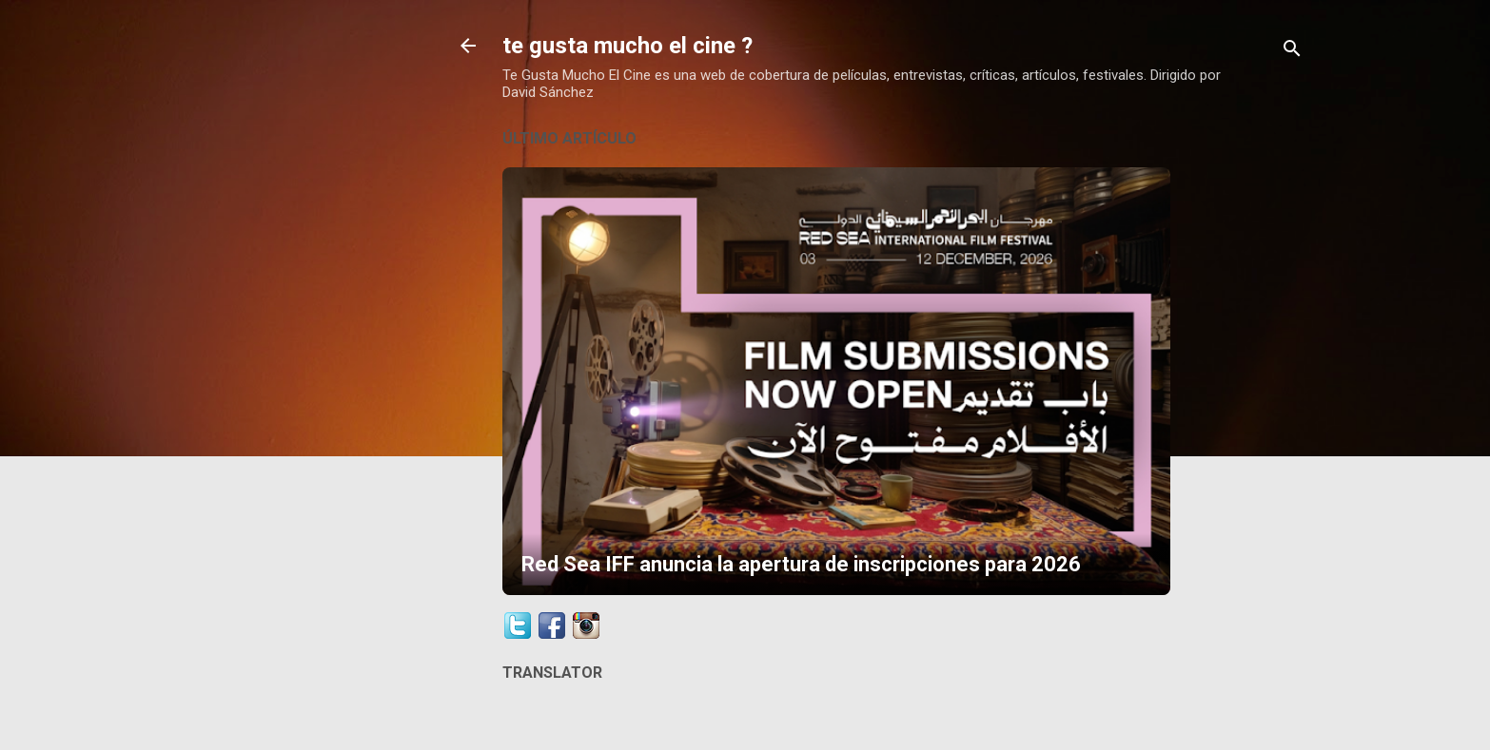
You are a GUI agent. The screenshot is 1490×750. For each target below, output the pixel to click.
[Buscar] (1292, 52)
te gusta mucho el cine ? (627, 45)
